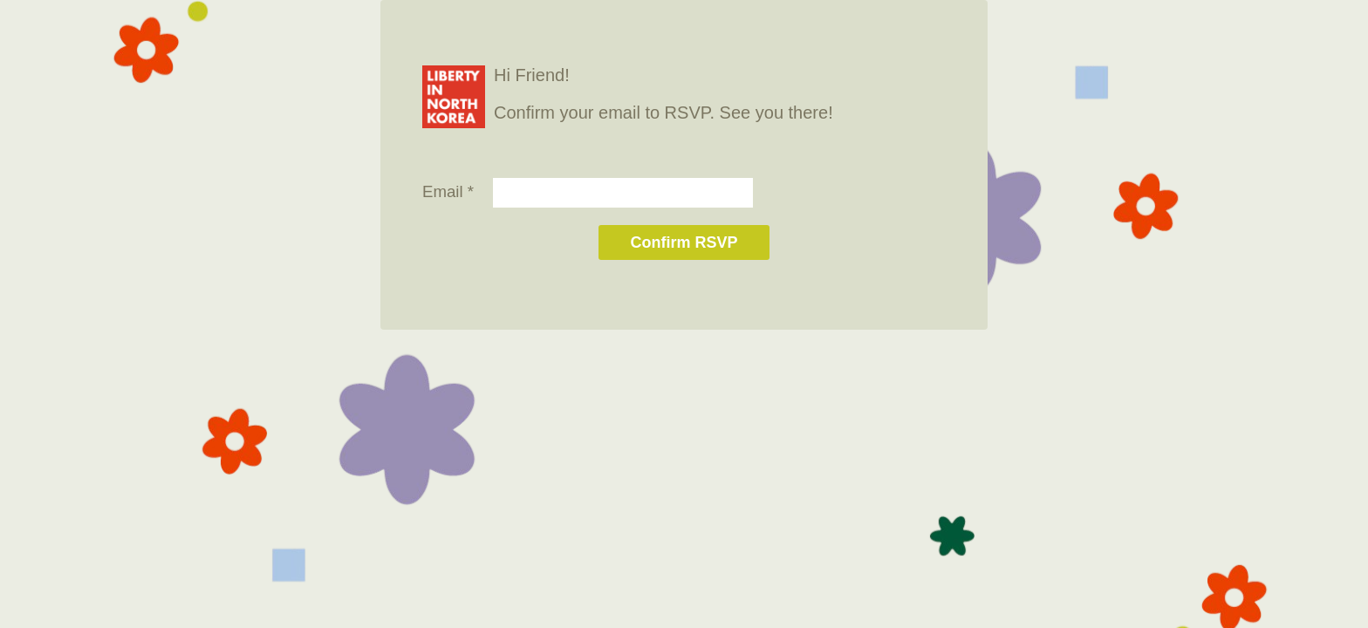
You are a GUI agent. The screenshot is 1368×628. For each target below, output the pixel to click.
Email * (448, 191)
